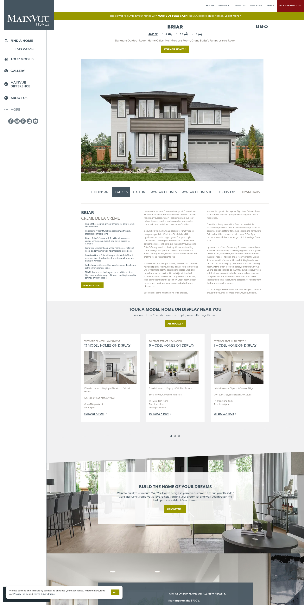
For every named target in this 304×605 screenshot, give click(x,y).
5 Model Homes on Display (171, 344)
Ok (114, 592)
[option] (110, 378)
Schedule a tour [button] (91, 285)
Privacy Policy (20, 593)
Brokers (210, 5)
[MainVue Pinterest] (23, 121)
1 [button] (171, 436)
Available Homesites (197, 192)
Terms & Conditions (44, 593)
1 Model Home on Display (235, 344)
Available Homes (174, 49)
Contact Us (174, 509)
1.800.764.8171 (256, 5)
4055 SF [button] (153, 34)
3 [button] (179, 436)
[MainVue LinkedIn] (29, 121)
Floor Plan (99, 192)
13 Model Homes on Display (107, 344)
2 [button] (175, 436)
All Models (174, 323)
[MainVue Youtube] (35, 121)
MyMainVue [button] (223, 5)
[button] (266, 26)
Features (121, 192)
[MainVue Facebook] (11, 121)
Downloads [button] (250, 192)
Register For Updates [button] (290, 5)
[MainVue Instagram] (17, 121)
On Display (227, 192)
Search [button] (270, 5)
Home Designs (25, 48)
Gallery (139, 192)
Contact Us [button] (239, 5)
